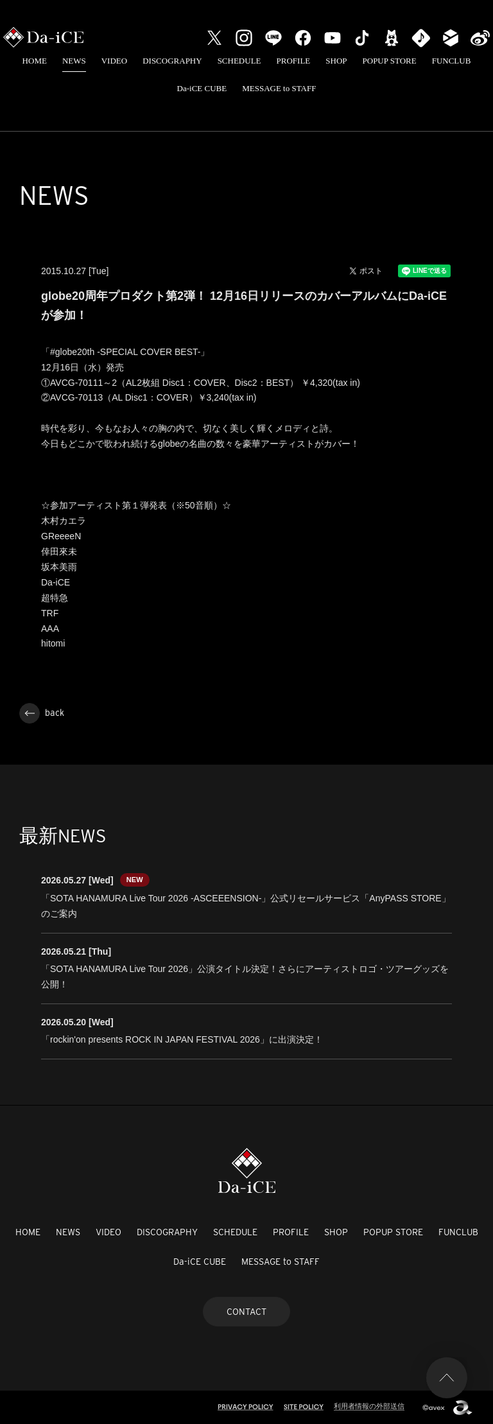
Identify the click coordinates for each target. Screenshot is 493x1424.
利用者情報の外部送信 (369, 1406)
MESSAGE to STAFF (279, 88)
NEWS (74, 60)
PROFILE (294, 60)
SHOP (336, 60)
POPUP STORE (390, 60)
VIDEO (114, 60)
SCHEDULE (239, 60)
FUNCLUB (451, 60)
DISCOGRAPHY (172, 60)
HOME (34, 60)
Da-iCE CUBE (202, 88)
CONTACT (246, 1312)
